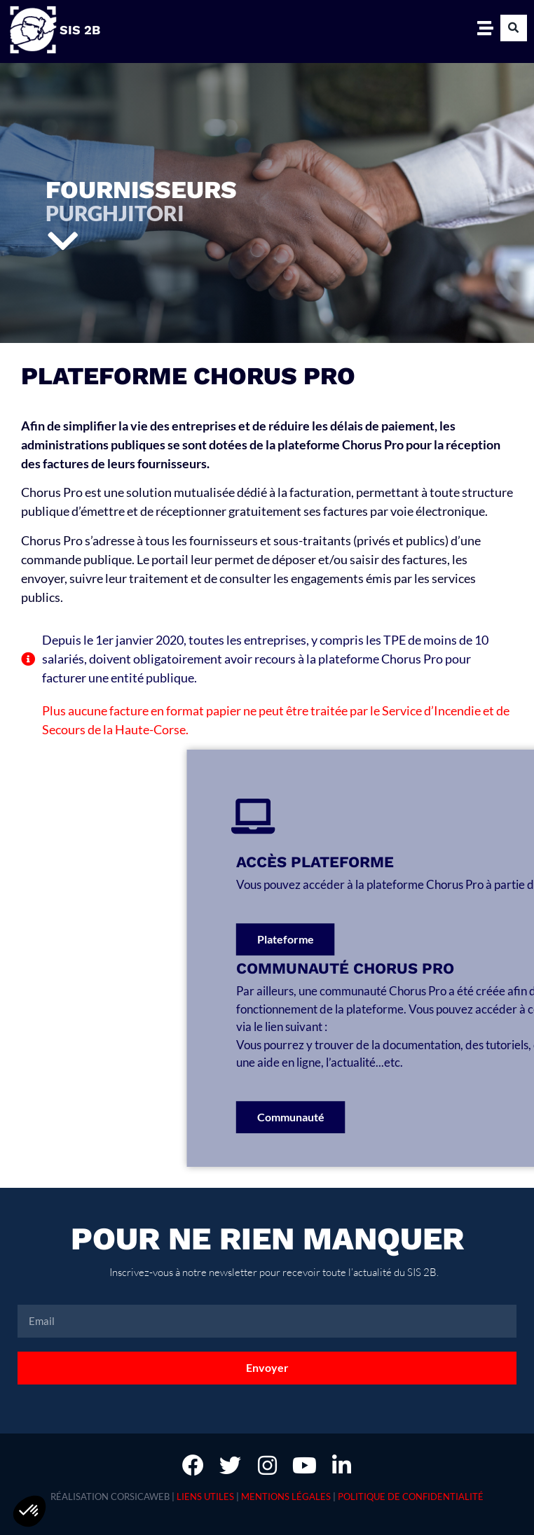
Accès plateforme (436, 862)
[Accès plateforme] (374, 816)
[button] (513, 28)
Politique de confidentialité (411, 1496)
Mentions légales (286, 1496)
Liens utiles (205, 1496)
